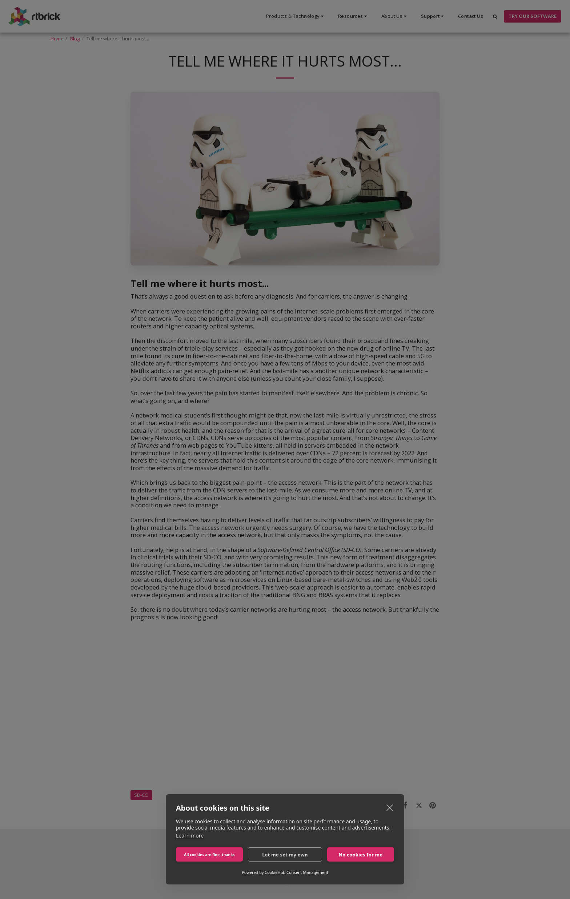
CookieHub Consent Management (296, 872)
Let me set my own (285, 854)
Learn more (190, 835)
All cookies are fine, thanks (209, 854)
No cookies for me (361, 854)
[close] (390, 807)
